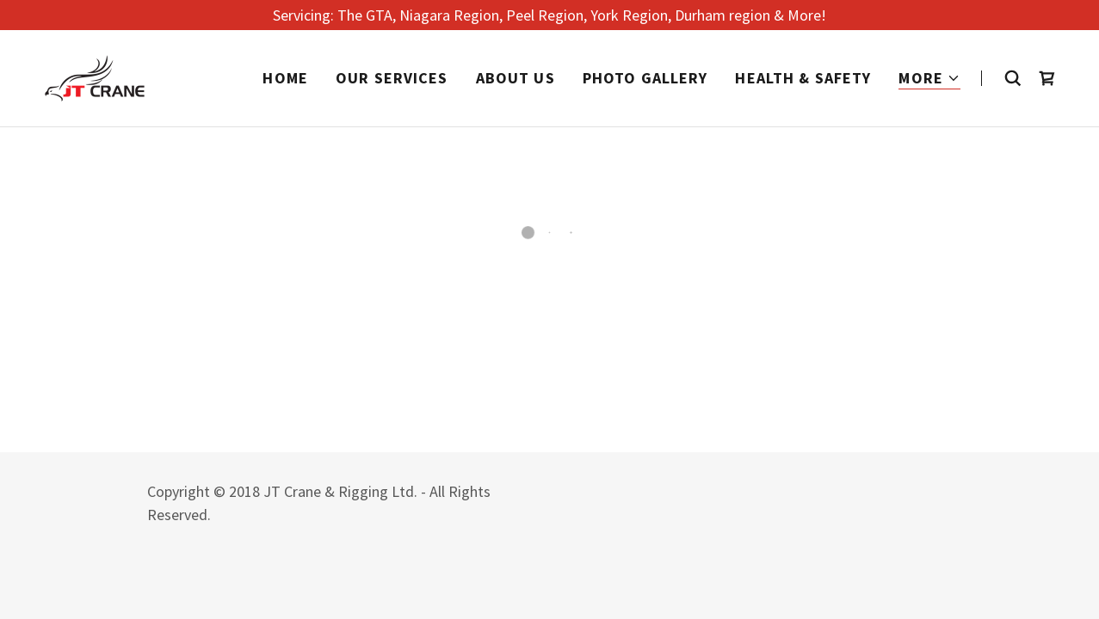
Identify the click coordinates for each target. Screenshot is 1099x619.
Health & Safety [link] (803, 78)
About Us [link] (515, 78)
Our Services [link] (392, 78)
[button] (929, 78)
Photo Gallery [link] (645, 78)
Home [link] (285, 78)
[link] (94, 76)
